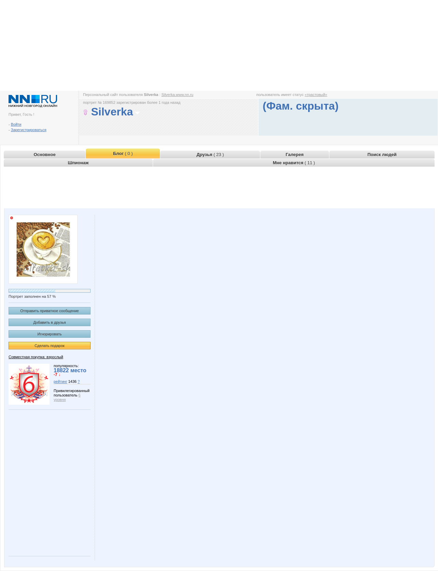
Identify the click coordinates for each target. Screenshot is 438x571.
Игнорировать (50, 334)
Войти (16, 124)
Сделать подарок (50, 346)
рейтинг (60, 381)
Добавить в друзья (49, 322)
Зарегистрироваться (28, 130)
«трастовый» (316, 95)
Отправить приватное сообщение (49, 311)
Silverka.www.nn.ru (177, 95)
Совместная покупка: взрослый (36, 357)
